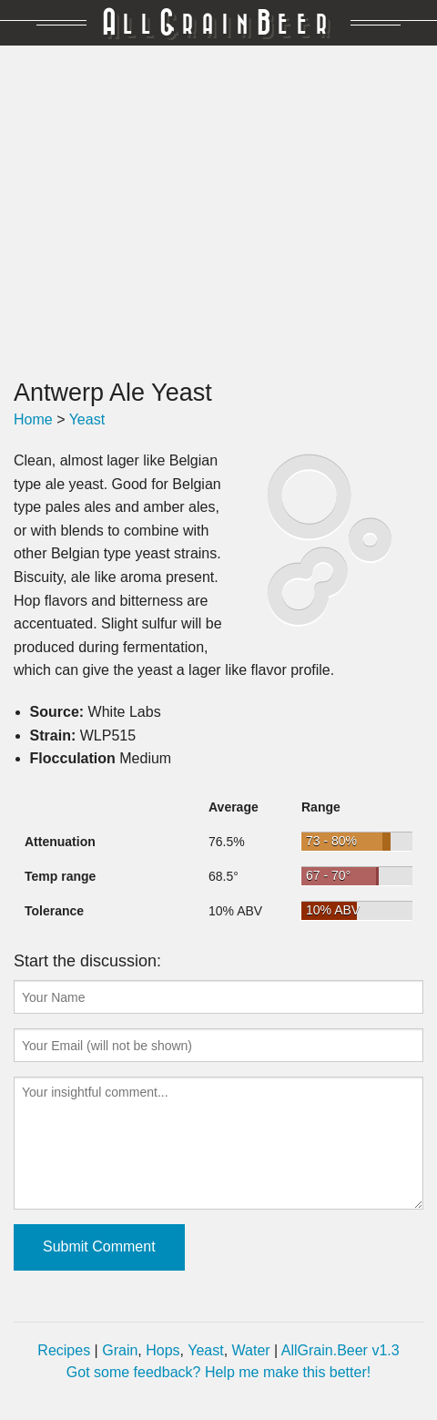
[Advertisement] (218, 212)
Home (33, 419)
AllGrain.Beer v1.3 (340, 1350)
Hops (162, 1350)
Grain (119, 1350)
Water (251, 1350)
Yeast (87, 419)
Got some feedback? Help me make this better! (218, 1372)
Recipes (63, 1350)
